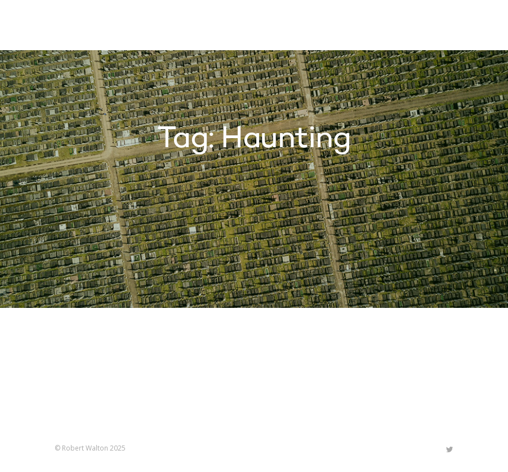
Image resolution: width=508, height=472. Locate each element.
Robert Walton (81, 25)
